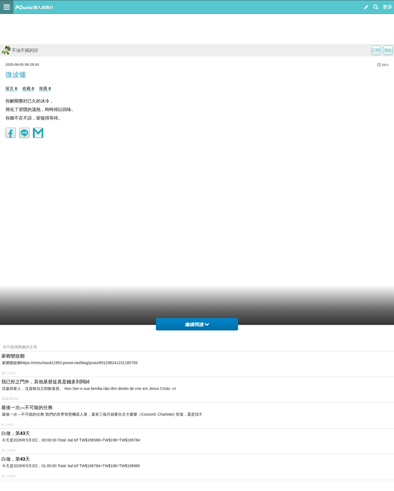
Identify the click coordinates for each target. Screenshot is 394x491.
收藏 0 (28, 88)
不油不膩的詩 (19, 50)
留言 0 (11, 88)
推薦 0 (45, 88)
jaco (385, 64)
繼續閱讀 (197, 324)
